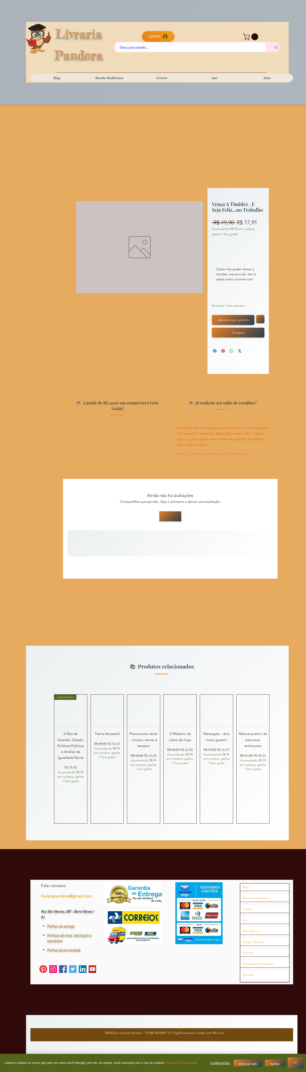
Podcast (248, 953)
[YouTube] (92, 969)
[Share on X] (239, 351)
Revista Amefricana (255, 898)
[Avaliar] (170, 516)
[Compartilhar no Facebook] (214, 351)
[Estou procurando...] (191, 47)
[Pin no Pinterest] (223, 351)
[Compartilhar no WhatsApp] (231, 351)
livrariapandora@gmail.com (66, 896)
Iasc (245, 920)
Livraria (247, 909)
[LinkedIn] (82, 969)
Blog (246, 887)
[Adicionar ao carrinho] (233, 320)
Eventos (248, 975)
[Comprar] (238, 333)
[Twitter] (73, 969)
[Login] (158, 36)
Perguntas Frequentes (258, 964)
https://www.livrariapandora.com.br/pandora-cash (213, 454)
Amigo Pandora (253, 942)
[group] (162, 759)
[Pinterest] (43, 969)
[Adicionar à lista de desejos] (260, 319)
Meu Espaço (251, 931)
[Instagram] (53, 969)
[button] (251, 36)
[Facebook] (63, 969)
